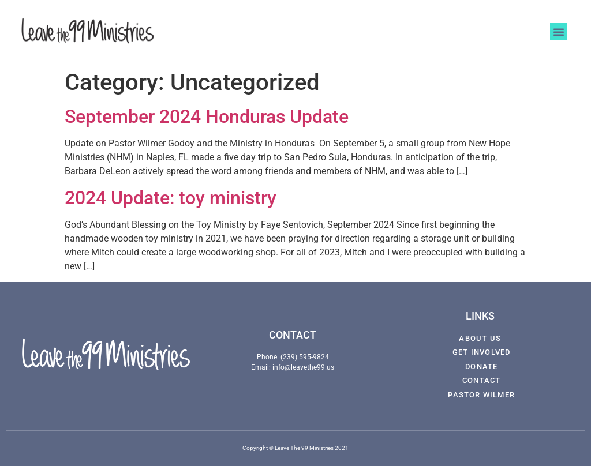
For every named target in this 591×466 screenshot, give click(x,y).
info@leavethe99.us (303, 367)
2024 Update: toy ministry (170, 198)
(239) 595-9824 (304, 357)
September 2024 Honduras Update (207, 116)
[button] (558, 31)
